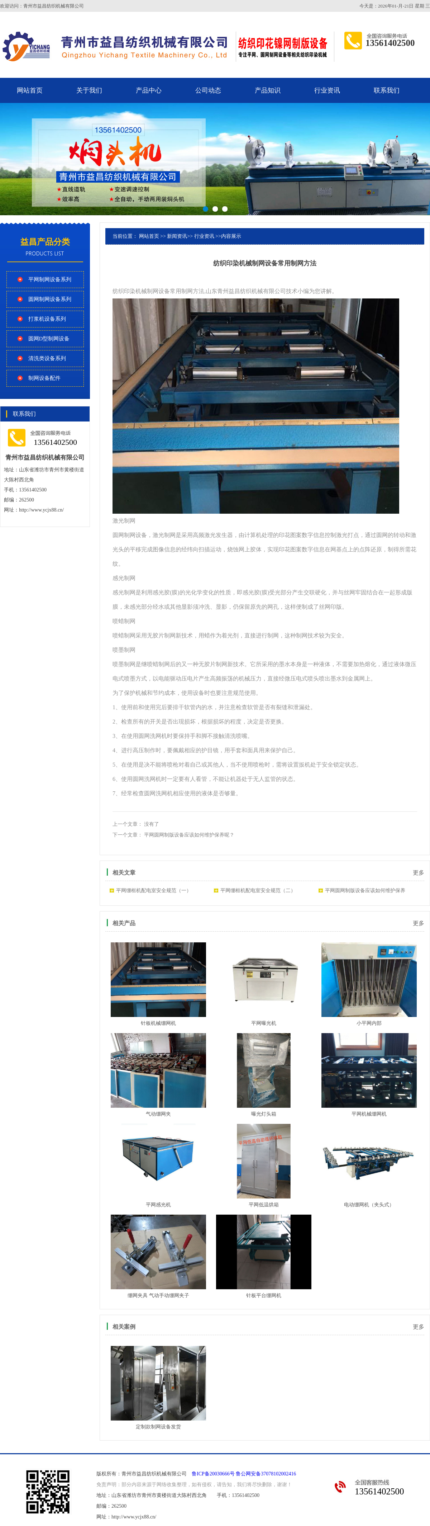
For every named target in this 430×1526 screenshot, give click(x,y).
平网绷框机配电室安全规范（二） (258, 890)
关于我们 (89, 90)
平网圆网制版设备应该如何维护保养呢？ (189, 835)
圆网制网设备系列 (49, 299)
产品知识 (268, 90)
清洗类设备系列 (47, 358)
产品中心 (149, 90)
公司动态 (208, 90)
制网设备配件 (44, 378)
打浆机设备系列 (47, 319)
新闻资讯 (177, 236)
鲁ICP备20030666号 (213, 1473)
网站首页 (30, 90)
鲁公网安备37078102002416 (266, 1473)
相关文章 (124, 873)
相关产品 (124, 923)
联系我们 (387, 90)
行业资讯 (327, 90)
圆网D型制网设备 (49, 339)
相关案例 (124, 1327)
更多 (418, 873)
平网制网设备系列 (49, 279)
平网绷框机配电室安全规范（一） (153, 890)
